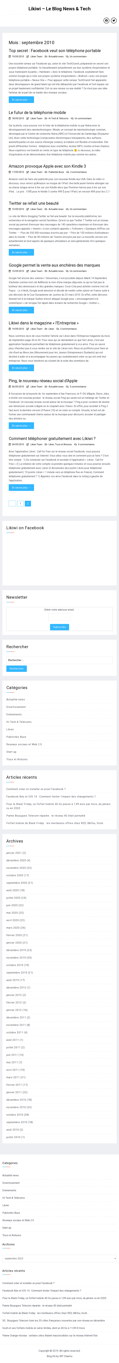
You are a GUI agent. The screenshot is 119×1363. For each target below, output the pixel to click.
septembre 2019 (16, 972)
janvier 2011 (14, 1092)
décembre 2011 (16, 1017)
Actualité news (56, 56)
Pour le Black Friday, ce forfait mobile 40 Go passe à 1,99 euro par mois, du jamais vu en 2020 (54, 1298)
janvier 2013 (14, 995)
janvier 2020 (14, 942)
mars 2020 (13, 927)
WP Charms (65, 1356)
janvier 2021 (14, 852)
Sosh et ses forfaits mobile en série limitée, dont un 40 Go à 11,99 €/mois (43, 1328)
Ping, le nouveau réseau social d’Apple (43, 380)
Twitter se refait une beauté (34, 203)
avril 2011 (12, 1069)
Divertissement (16, 706)
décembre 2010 (16, 1099)
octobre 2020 (14, 875)
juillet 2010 (13, 1137)
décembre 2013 (16, 987)
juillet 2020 (13, 897)
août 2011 (12, 1039)
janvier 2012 (14, 1010)
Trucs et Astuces (63, 444)
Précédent (12, 503)
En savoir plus (21, 99)
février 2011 (14, 1084)
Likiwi (51, 329)
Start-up (11, 751)
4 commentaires (86, 444)
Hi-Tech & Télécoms (58, 118)
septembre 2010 (16, 1122)
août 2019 (12, 980)
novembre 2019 (16, 957)
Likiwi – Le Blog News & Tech (59, 8)
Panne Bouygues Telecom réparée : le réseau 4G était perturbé (45, 815)
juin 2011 (12, 1054)
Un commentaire (78, 56)
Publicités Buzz (56, 172)
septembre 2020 (16, 882)
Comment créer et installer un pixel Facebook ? (36, 789)
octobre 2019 (14, 965)
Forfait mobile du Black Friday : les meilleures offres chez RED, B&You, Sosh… (55, 823)
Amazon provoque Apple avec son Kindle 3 (47, 166)
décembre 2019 (16, 950)
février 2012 (14, 1002)
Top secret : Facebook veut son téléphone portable (55, 50)
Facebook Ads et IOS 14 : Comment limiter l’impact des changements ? (51, 796)
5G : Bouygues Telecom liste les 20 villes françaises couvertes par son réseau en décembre (53, 1320)
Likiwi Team (36, 56)
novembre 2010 (16, 1107)
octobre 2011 (14, 1032)
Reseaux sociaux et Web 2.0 (24, 744)
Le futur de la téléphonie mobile (37, 112)
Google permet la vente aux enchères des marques (54, 265)
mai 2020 (12, 912)
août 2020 (12, 890)
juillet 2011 (13, 1047)
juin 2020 (12, 905)
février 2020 (14, 935)
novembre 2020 (16, 867)
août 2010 (12, 1129)
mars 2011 (13, 1077)
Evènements (14, 714)
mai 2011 (12, 1062)
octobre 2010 (14, 1114)
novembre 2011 (16, 1025)
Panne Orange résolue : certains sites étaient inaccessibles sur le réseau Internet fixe (50, 1335)
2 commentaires (78, 172)
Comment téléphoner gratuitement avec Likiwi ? (52, 438)
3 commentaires (68, 329)
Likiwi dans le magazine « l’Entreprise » (44, 323)
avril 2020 (12, 920)
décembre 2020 (16, 860)
